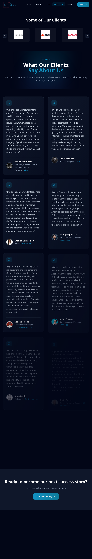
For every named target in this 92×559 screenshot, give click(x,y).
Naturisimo (26, 245)
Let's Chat (83, 4)
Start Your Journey (46, 497)
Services (38, 4)
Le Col (77, 163)
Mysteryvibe (65, 242)
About (48, 4)
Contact (70, 4)
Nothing (26, 170)
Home (29, 4)
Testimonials (58, 4)
